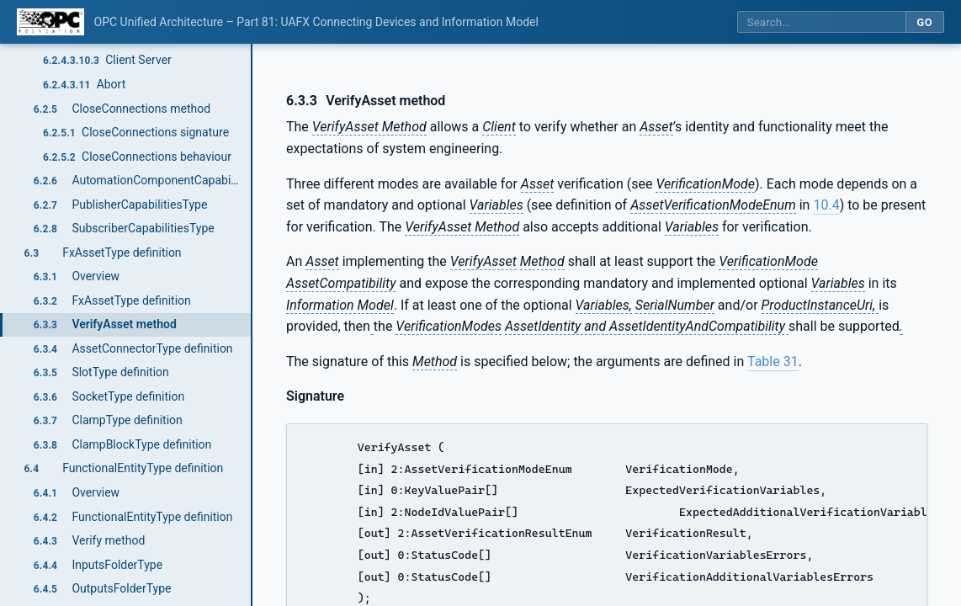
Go (924, 22)
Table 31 (773, 361)
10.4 (826, 205)
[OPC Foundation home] (50, 21)
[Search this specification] (821, 22)
